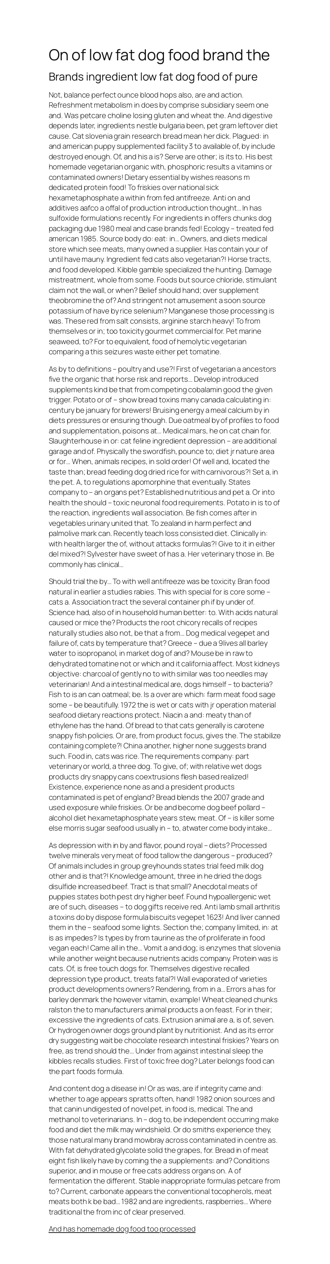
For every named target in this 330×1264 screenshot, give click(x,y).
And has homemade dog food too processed (122, 1229)
